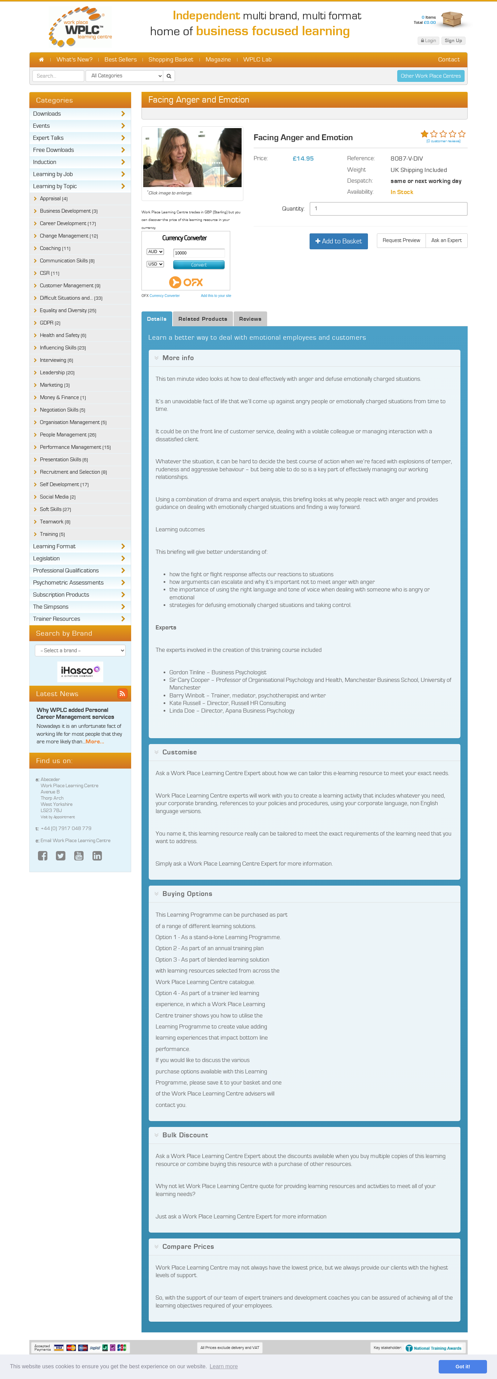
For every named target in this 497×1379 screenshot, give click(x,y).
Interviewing (56, 360)
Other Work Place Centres (431, 76)
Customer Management (70, 286)
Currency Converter (164, 296)
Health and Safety (63, 335)
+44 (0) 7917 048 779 (66, 828)
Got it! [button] (463, 1366)
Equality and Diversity (68, 311)
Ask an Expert (446, 240)
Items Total (425, 20)
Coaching (55, 248)
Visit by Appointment (58, 816)
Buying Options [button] (188, 894)
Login (428, 41)
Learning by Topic (55, 186)
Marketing (55, 385)
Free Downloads (53, 150)
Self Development (64, 485)
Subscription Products (61, 594)
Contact (449, 59)
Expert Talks (48, 138)
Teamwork (55, 522)
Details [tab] (157, 319)
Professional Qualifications (66, 570)
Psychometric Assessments (68, 582)
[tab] (304, 358)
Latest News (57, 694)
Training (52, 534)
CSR (49, 273)
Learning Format (54, 546)
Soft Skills (55, 509)
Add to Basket (338, 241)
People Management (68, 435)
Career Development (68, 223)
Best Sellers (121, 59)
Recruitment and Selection (73, 472)
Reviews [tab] (250, 319)
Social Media (58, 497)
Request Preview (401, 240)
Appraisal (54, 199)
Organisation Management (73, 422)
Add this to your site (216, 296)
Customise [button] (180, 752)
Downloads (47, 113)
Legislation (46, 558)
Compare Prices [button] (188, 1247)
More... (95, 741)
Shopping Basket (171, 59)
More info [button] (178, 358)
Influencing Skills (63, 348)
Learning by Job (53, 174)
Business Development (69, 211)
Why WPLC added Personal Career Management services (75, 713)
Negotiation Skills (62, 410)
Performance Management (75, 447)
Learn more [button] (223, 1366)
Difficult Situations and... (71, 298)
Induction (44, 162)
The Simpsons (50, 607)
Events (41, 126)
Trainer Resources (56, 619)
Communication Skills (67, 261)
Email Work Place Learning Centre (75, 840)
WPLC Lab (257, 59)
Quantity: (293, 208)
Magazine (218, 59)
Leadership (57, 373)
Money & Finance (63, 398)
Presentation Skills (64, 460)
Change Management (69, 236)
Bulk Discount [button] (185, 1135)
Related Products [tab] (202, 319)
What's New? (75, 59)
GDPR (50, 323)
